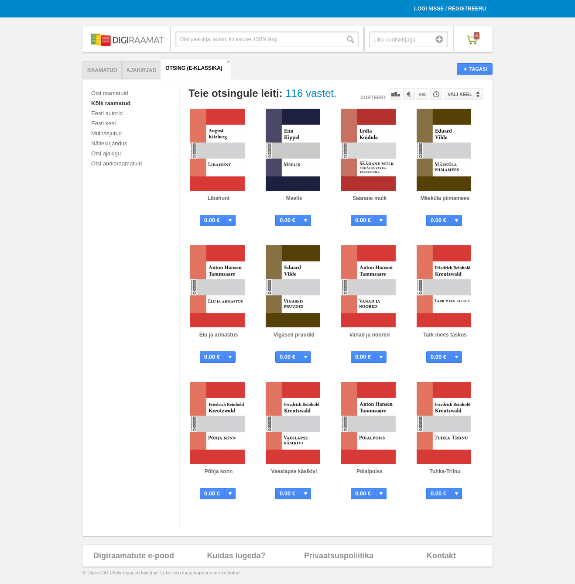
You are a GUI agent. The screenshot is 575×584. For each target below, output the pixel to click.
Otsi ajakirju (106, 153)
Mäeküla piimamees (445, 198)
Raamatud (102, 70)
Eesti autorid (107, 113)
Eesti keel (103, 123)
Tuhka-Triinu (444, 471)
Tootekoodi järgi (436, 94)
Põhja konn (219, 471)
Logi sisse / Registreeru (450, 9)
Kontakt (441, 555)
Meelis (294, 198)
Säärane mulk (370, 198)
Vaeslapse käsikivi (294, 471)
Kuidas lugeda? (236, 555)
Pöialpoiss (369, 471)
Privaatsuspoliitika (338, 555)
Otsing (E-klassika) (193, 68)
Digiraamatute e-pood (133, 555)
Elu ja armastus (218, 335)
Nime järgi (422, 94)
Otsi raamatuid (109, 93)
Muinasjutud (106, 133)
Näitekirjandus (109, 143)
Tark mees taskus (445, 335)
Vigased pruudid (294, 335)
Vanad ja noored (369, 335)
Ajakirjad (141, 70)
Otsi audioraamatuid (116, 163)
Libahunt (219, 198)
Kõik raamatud (110, 103)
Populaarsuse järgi (395, 94)
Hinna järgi (409, 94)
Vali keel (460, 94)
